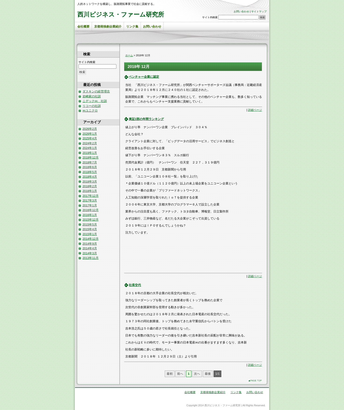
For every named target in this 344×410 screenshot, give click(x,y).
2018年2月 (89, 186)
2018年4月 (89, 176)
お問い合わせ (241, 11)
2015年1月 (89, 234)
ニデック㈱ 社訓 (94, 101)
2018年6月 (89, 167)
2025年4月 (89, 138)
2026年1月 (89, 133)
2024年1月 (89, 148)
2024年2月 (89, 143)
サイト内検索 (210, 17)
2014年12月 (90, 238)
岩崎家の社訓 (91, 96)
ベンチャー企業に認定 (144, 76)
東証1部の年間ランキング (146, 119)
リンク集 (132, 26)
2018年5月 (89, 172)
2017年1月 (89, 205)
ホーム (129, 55)
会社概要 (83, 26)
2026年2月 (89, 129)
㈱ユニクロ (90, 110)
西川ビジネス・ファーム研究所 (120, 14)
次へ (197, 373)
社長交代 (135, 285)
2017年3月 (89, 200)
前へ (180, 373)
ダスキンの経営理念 (96, 91)
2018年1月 (89, 191)
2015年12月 (90, 219)
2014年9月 (89, 243)
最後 (208, 373)
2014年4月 (89, 248)
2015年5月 (89, 224)
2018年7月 (89, 162)
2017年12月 (90, 196)
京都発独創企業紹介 (108, 26)
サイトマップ (259, 11)
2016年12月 (90, 210)
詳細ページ (255, 110)
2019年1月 (89, 153)
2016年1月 (89, 215)
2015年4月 (89, 229)
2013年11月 (90, 258)
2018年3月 (89, 181)
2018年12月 (90, 157)
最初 (170, 373)
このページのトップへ (255, 380)
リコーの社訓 (91, 106)
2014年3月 (89, 253)
